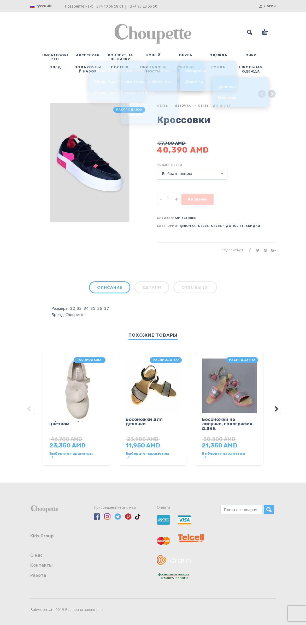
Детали (152, 287)
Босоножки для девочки (144, 421)
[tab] (109, 288)
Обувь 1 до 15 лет (214, 105)
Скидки (253, 226)
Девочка (183, 105)
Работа (38, 575)
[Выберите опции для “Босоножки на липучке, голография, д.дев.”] (224, 455)
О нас (36, 555)
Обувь (162, 105)
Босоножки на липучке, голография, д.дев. (228, 424)
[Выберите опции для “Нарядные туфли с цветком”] (71, 455)
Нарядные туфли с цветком (71, 421)
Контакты (41, 565)
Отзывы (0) (195, 287)
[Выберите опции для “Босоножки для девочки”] (148, 455)
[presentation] (29, 409)
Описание (109, 287)
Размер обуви (169, 165)
